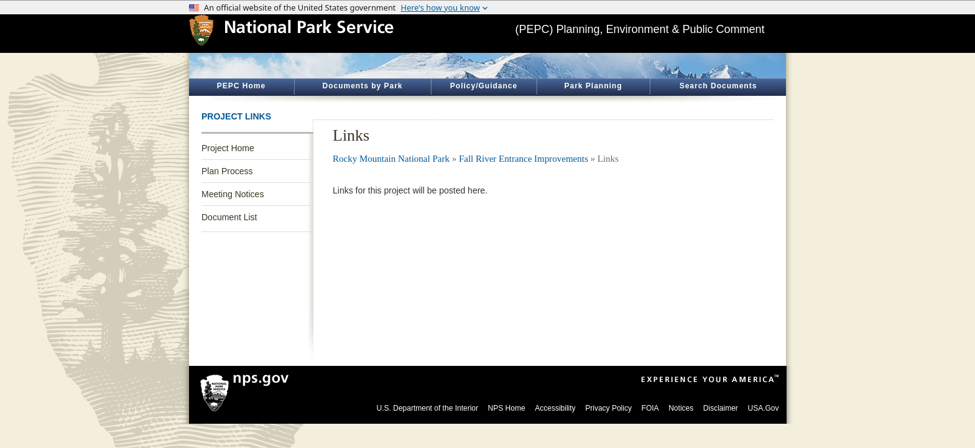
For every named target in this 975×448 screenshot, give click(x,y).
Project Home (227, 148)
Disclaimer (720, 408)
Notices (680, 408)
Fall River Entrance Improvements (523, 159)
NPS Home (506, 408)
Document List (229, 217)
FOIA (650, 408)
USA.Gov (763, 408)
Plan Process (226, 171)
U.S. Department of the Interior (427, 408)
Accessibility (555, 408)
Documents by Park (362, 86)
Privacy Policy (608, 408)
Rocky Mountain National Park (391, 159)
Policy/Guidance (483, 86)
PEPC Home (241, 86)
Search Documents (718, 86)
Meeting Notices (232, 194)
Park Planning (593, 86)
